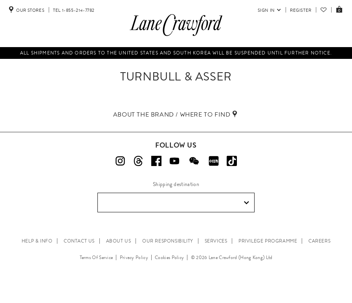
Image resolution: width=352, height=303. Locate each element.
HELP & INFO (37, 241)
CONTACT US (79, 241)
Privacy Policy (134, 257)
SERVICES (216, 241)
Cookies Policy (169, 257)
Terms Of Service (96, 257)
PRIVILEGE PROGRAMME (267, 241)
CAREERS (319, 241)
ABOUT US (118, 241)
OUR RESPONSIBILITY (167, 241)
